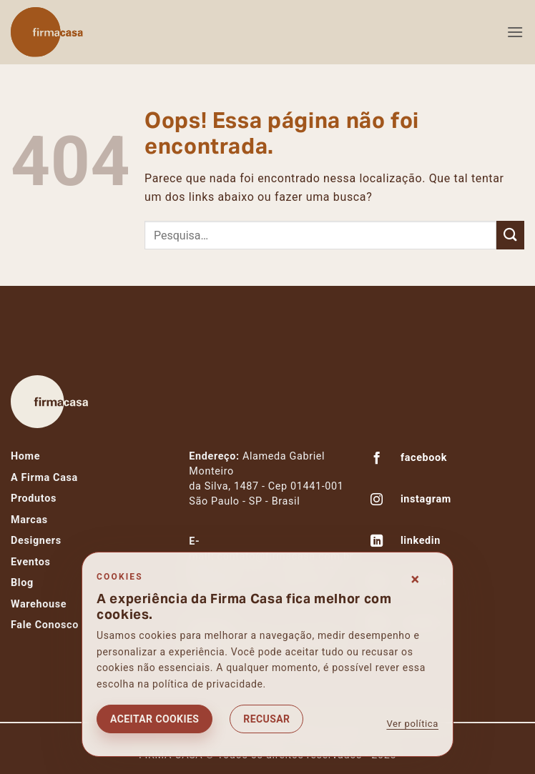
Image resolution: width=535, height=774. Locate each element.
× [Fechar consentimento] (415, 579)
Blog (22, 583)
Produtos (34, 498)
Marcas (29, 520)
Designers (36, 541)
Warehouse (39, 604)
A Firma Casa (44, 478)
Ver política (412, 723)
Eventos (31, 562)
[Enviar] (510, 235)
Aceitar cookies (154, 719)
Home (25, 456)
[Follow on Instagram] (376, 501)
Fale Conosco (45, 625)
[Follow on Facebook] (376, 460)
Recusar (266, 719)
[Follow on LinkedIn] (376, 542)
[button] (515, 31)
